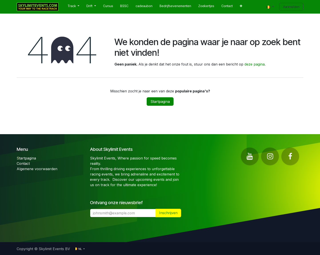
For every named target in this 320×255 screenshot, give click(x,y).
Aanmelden (291, 7)
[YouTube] (250, 156)
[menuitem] (73, 7)
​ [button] (168, 212)
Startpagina (160, 101)
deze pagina (254, 64)
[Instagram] (270, 156)
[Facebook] (290, 156)
